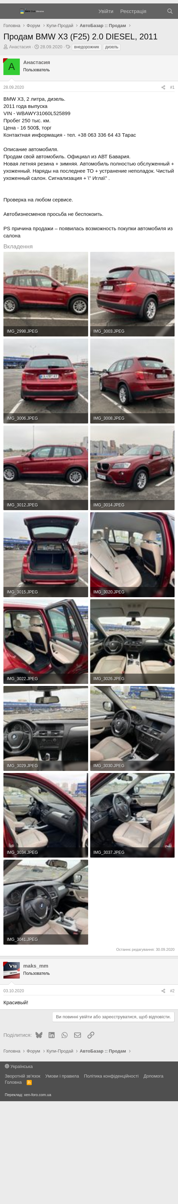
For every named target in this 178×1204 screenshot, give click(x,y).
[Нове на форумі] (156, 114)
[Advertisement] (89, 55)
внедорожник (86, 149)
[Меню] (9, 114)
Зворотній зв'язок (22, 1178)
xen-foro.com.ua (37, 1197)
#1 (172, 190)
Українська (19, 1169)
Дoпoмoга (153, 1178)
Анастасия (20, 149)
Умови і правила (62, 1178)
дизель (112, 149)
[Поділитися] (163, 190)
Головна (13, 1185)
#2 (172, 1093)
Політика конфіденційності (111, 1178)
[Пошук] (170, 114)
